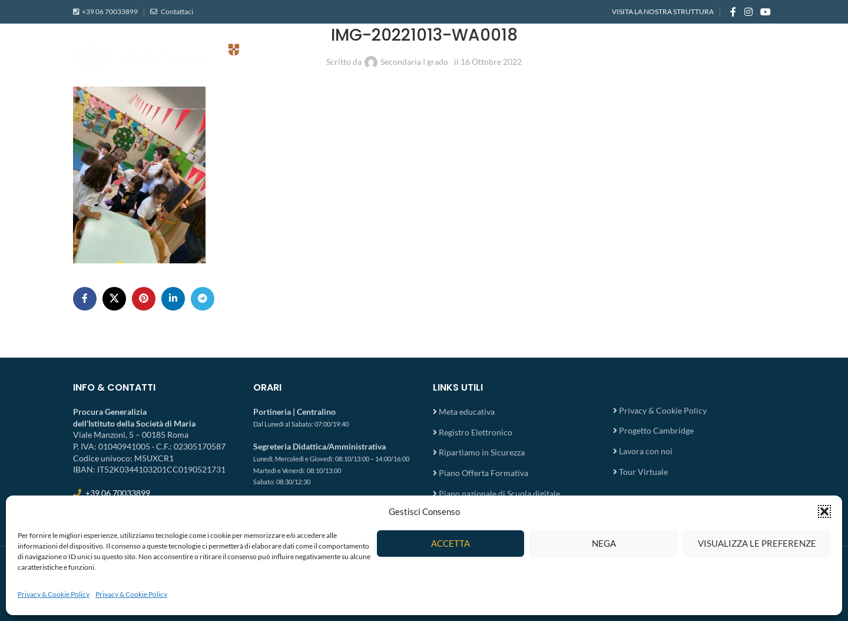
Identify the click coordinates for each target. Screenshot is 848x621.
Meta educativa (467, 412)
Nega (604, 543)
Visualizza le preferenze (757, 543)
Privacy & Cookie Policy (54, 594)
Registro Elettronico (475, 432)
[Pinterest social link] (143, 298)
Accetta (450, 543)
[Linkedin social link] (173, 298)
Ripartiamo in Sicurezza (482, 452)
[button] (824, 511)
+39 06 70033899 (110, 11)
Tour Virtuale (643, 472)
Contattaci (176, 11)
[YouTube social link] (766, 12)
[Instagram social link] (748, 12)
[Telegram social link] (202, 298)
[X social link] (114, 298)
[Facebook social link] (733, 12)
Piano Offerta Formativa (483, 473)
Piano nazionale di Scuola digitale (499, 493)
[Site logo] (191, 53)
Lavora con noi (646, 451)
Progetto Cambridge (656, 430)
